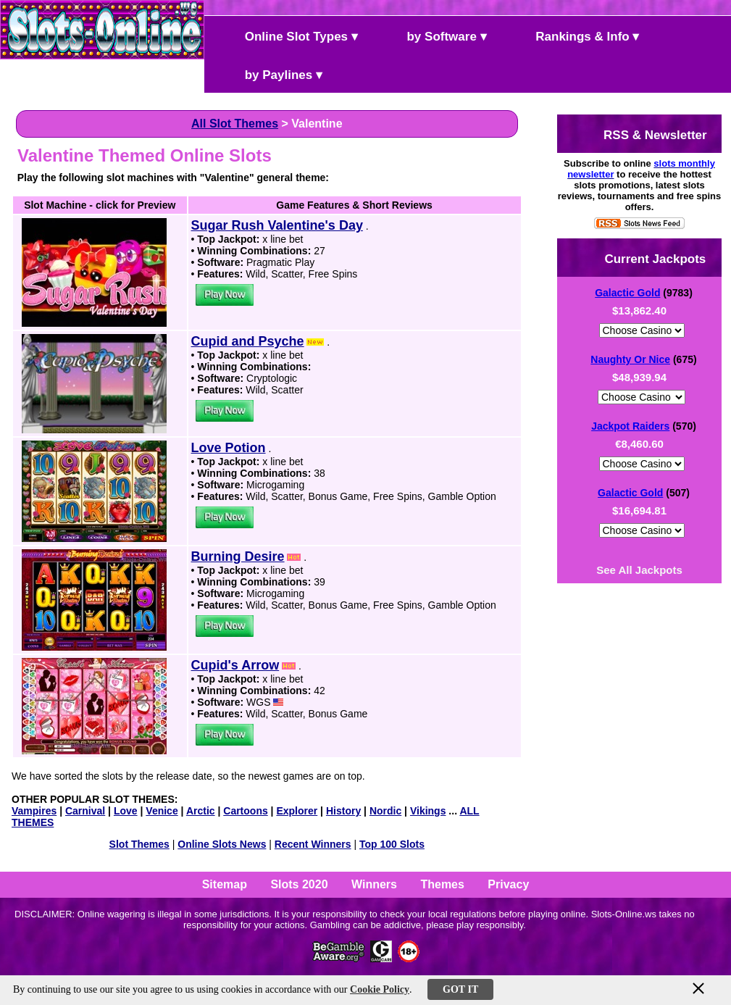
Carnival (85, 811)
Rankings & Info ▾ (575, 35)
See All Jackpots (639, 570)
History (343, 811)
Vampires (34, 811)
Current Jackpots (643, 258)
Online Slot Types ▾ (289, 35)
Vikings (428, 811)
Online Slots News (221, 844)
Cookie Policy (379, 989)
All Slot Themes (234, 123)
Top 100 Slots (392, 844)
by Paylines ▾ (271, 73)
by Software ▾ (435, 35)
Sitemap (224, 884)
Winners (374, 884)
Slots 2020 (298, 884)
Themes (442, 884)
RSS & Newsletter (642, 134)
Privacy (508, 884)
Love (126, 811)
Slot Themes (139, 844)
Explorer (296, 811)
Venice (161, 811)
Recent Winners (313, 844)
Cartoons (245, 811)
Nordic (385, 811)
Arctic (200, 811)
